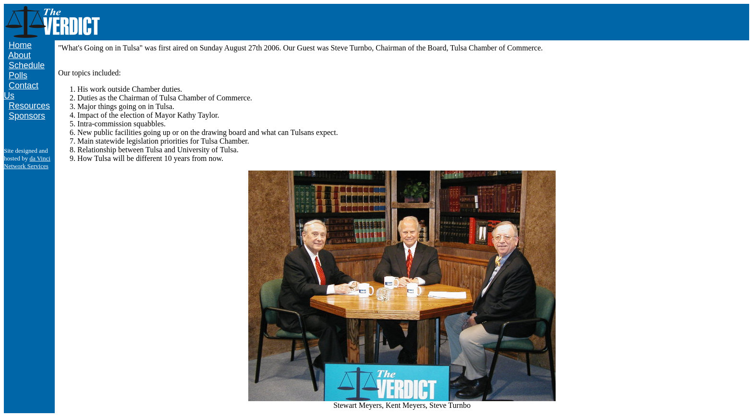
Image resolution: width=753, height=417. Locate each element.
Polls (18, 75)
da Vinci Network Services (27, 162)
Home (20, 45)
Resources (29, 105)
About (19, 55)
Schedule (27, 65)
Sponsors (27, 116)
